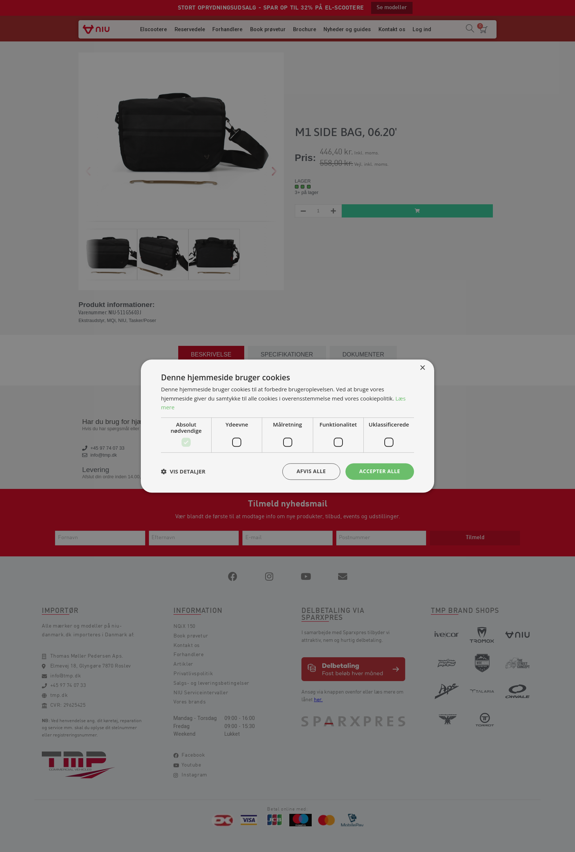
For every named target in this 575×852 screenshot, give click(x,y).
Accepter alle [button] (379, 471)
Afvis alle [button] (311, 471)
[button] (183, 471)
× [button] (422, 368)
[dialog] (287, 426)
